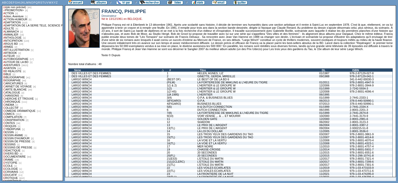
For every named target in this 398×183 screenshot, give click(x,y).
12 (168, 122)
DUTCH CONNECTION (212, 109)
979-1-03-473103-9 (362, 167)
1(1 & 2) (172, 85)
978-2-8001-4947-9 (362, 82)
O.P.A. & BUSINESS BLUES (215, 97)
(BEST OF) (173, 79)
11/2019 (324, 167)
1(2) (169, 88)
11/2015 (324, 152)
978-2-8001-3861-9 (362, 134)
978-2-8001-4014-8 (362, 137)
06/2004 (324, 125)
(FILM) (171, 82)
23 (168, 173)
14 (168, 131)
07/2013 (324, 103)
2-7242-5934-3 (359, 88)
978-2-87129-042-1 (362, 76)
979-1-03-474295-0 (362, 173)
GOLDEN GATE (207, 118)
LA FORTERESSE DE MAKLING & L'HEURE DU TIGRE (232, 82)
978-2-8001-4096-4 (362, 91)
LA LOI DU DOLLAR (210, 131)
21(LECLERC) (176, 161)
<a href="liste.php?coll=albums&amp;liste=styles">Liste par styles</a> (32, 90)
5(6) (169, 106)
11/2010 (324, 146)
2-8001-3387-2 (359, 125)
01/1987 (324, 73)
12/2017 (324, 158)
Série (77, 70)
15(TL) (171, 137)
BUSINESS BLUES (209, 103)
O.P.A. (201, 100)
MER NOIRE (205, 146)
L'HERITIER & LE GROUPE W (216, 85)
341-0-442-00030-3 (362, 79)
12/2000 (324, 118)
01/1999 (324, 88)
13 (168, 125)
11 (168, 118)
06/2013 (324, 100)
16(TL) (171, 143)
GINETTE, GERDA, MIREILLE (216, 76)
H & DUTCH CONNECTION (214, 106)
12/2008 (324, 91)
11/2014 (324, 149)
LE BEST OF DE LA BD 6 (213, 79)
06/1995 (324, 94)
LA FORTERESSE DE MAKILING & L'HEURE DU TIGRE (232, 112)
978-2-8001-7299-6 (362, 161)
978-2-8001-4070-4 (362, 140)
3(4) (169, 97)
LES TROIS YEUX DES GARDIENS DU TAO (225, 134)
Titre (203, 70)
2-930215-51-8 (359, 128)
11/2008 (324, 140)
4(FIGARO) (174, 103)
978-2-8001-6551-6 (362, 152)
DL (324, 70)
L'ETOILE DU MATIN (210, 158)
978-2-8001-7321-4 (362, 158)
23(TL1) (172, 176)
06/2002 (324, 122)
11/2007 (324, 137)
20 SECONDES (207, 152)
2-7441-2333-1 (359, 97)
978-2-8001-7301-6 (362, 164)
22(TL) (171, 170)
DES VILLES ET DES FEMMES (91, 73)
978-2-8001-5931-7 (362, 149)
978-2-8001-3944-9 (362, 85)
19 (168, 149)
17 (168, 146)
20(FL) (171, 155)
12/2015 (324, 155)
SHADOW (203, 122)
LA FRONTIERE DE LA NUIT (215, 173)
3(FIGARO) (174, 100)
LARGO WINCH (82, 79)
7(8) (169, 112)
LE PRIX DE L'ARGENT (212, 125)
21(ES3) (172, 158)
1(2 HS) (171, 91)
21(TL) (171, 164)
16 (168, 140)
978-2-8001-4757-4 (362, 146)
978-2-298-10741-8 (362, 155)
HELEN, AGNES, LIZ (210, 73)
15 (168, 134)
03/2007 (324, 134)
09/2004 (324, 128)
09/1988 (324, 76)
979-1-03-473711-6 (362, 170)
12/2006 (324, 85)
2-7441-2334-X (359, 106)
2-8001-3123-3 (359, 122)
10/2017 (324, 161)
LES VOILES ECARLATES (213, 167)
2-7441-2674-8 (359, 112)
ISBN (355, 70)
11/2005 (324, 131)
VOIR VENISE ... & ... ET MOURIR (218, 115)
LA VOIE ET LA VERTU (211, 140)
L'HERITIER (204, 94)
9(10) (170, 115)
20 (168, 152)
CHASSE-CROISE (208, 149)
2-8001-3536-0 (359, 131)
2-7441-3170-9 (359, 115)
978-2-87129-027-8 (362, 73)
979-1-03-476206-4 (362, 176)
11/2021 (324, 173)
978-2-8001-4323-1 (362, 143)
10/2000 (324, 115)
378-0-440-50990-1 (362, 100)
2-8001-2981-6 (359, 118)
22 (168, 167)
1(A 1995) (173, 94)
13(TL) (171, 128)
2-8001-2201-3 (359, 109)
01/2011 (324, 82)
